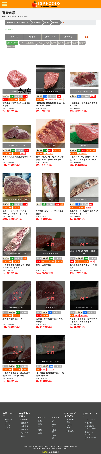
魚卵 (40, 433)
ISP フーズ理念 (70, 426)
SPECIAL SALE (9, 421)
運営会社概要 (70, 421)
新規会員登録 (50, 452)
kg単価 (32, 37)
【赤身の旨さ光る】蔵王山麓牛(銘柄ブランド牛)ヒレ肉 (16, 374)
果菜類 (54, 437)
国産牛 (55, 23)
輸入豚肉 (24, 433)
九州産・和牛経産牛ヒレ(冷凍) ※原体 (50, 320)
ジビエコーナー (7, 427)
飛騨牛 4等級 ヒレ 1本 (13, 319)
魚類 (40, 421)
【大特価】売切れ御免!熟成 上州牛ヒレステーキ (50, 104)
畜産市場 (37, 23)
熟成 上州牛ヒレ (45, 265)
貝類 (40, 430)
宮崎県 (82, 43)
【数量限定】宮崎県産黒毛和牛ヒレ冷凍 (83, 104)
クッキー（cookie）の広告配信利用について (50, 448)
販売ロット (50, 37)
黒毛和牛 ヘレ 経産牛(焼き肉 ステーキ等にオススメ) (84, 212)
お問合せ (70, 431)
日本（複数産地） (28, 43)
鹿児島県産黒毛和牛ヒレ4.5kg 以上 (84, 266)
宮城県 (40, 43)
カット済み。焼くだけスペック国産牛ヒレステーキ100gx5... (50, 158)
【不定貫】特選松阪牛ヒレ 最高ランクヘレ (50, 374)
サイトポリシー (90, 438)
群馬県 (47, 43)
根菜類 (54, 425)
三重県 (68, 43)
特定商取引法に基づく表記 (90, 427)
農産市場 (54, 417)
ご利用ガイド (90, 420)
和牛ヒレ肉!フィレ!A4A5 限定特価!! (49, 212)
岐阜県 (61, 43)
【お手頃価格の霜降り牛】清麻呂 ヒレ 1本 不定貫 (16, 266)
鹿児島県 (11, 46)
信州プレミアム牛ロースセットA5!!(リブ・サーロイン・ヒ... (16, 212)
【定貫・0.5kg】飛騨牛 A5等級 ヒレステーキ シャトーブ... (84, 158)
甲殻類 (40, 425)
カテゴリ (14, 37)
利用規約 (88, 423)
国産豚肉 (24, 430)
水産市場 (40, 417)
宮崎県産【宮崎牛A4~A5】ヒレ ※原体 (17, 104)
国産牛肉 (24, 423)
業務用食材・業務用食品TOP (18, 23)
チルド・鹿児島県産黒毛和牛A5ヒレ (17, 158)
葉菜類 (54, 431)
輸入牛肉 (24, 426)
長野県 (54, 43)
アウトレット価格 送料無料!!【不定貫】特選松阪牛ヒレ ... (83, 320)
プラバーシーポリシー (90, 433)
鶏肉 (23, 436)
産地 (87, 37)
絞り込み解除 (12, 43)
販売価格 (68, 37)
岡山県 (75, 43)
